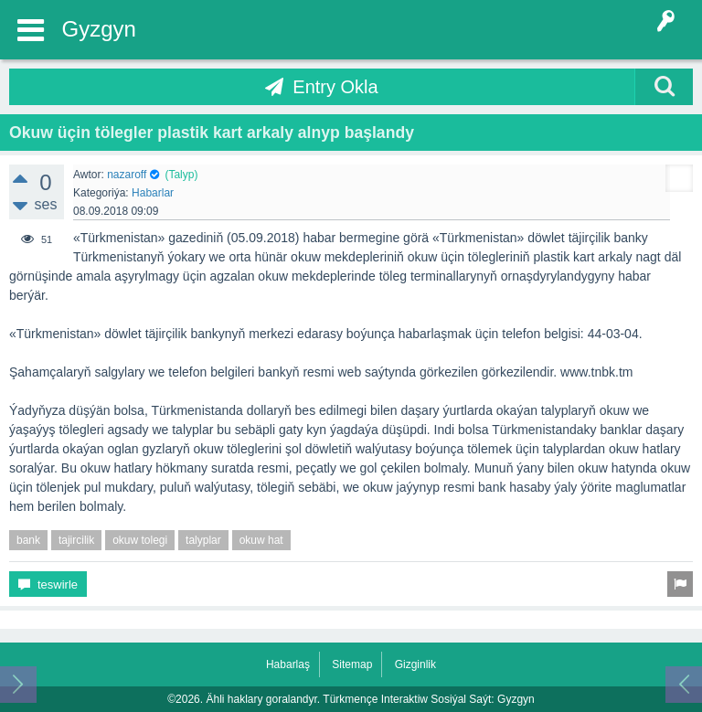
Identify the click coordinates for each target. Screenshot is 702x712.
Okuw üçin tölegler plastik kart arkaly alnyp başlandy (211, 132)
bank (28, 540)
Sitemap (352, 664)
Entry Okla (335, 87)
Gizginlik (415, 664)
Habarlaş (288, 664)
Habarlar (153, 192)
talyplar (203, 540)
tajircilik (76, 540)
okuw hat (261, 540)
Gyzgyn (99, 28)
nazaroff (126, 174)
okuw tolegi (139, 540)
